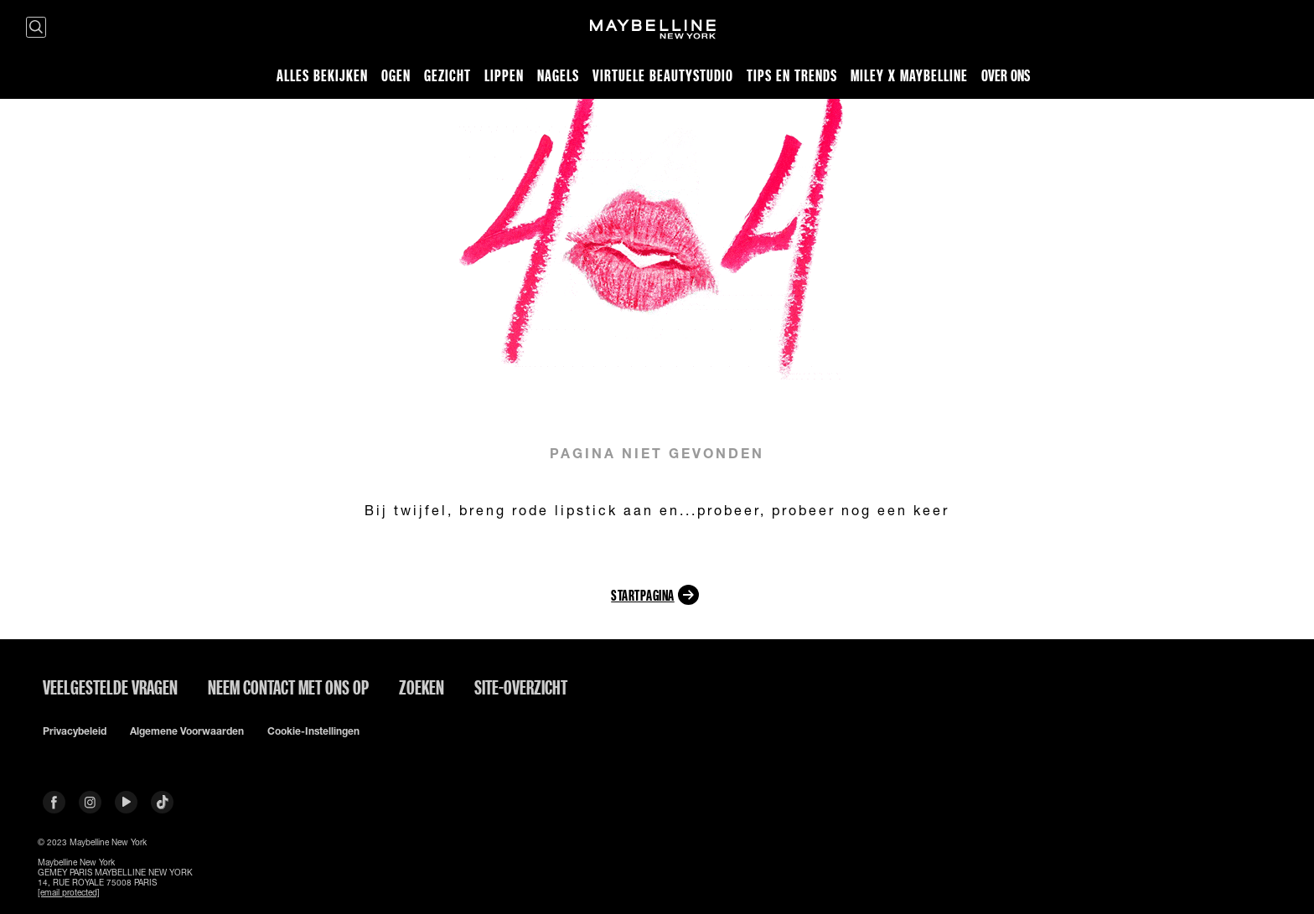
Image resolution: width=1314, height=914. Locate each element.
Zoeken (421, 687)
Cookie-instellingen (313, 731)
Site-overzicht (520, 687)
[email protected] (69, 892)
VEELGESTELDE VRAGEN (110, 687)
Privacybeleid (74, 731)
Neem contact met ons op (288, 687)
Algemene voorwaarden (187, 731)
